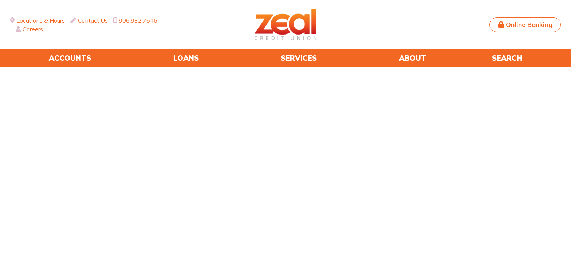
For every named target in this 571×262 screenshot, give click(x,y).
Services (299, 58)
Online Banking (529, 24)
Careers (33, 29)
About (412, 58)
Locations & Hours (40, 20)
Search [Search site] (507, 58)
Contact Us (93, 20)
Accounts (70, 58)
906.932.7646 (138, 20)
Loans (186, 58)
